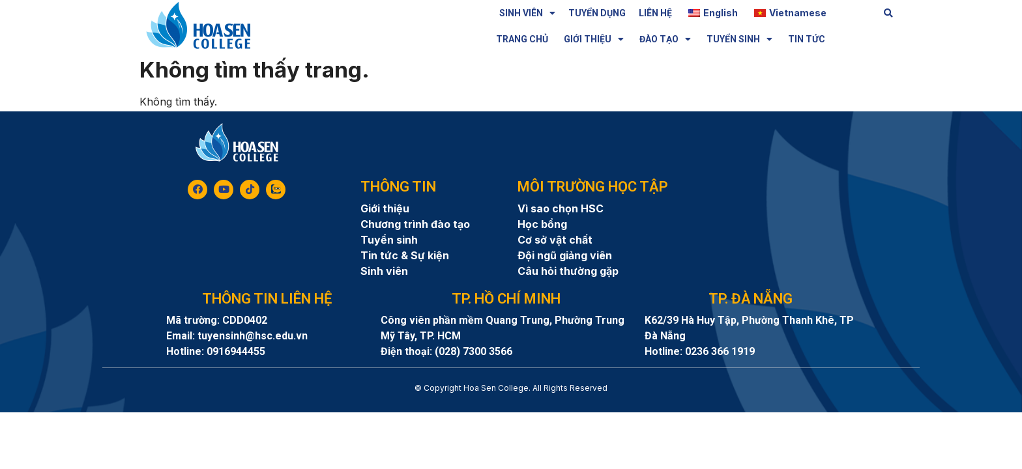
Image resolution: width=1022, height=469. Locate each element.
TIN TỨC (806, 39)
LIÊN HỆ (655, 13)
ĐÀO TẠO (665, 39)
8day (511, 400)
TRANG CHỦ (522, 39)
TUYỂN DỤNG (597, 13)
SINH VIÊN (527, 13)
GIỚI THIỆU (594, 39)
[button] (889, 13)
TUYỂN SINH (739, 39)
